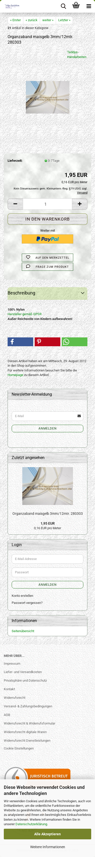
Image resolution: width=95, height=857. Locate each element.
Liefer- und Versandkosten (23, 672)
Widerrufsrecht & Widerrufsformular (29, 723)
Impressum (12, 663)
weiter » (47, 20)
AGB (7, 715)
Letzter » (64, 20)
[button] (15, 204)
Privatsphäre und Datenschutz (25, 680)
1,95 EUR (48, 523)
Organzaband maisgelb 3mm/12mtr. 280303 (47, 514)
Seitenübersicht (23, 631)
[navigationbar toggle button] (88, 6)
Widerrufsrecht (14, 698)
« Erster (15, 20)
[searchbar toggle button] (63, 6)
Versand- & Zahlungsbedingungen (28, 706)
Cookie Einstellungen (19, 748)
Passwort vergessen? (27, 603)
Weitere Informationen (47, 847)
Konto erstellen (22, 596)
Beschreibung (21, 293)
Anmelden (48, 428)
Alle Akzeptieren (47, 834)
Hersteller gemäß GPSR (25, 314)
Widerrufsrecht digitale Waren (25, 732)
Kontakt (9, 689)
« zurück (31, 20)
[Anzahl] (47, 204)
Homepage (15, 375)
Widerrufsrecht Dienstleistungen (27, 740)
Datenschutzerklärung (31, 824)
